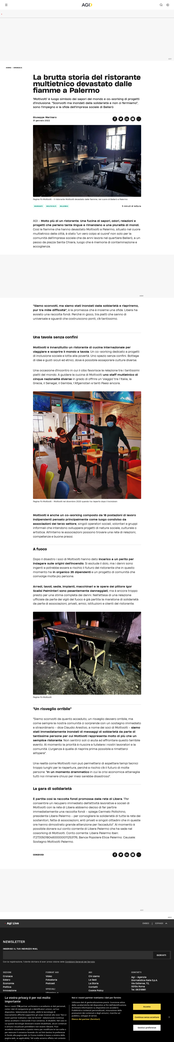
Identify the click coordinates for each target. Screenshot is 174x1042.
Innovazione (9, 990)
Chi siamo (94, 976)
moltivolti (51, 206)
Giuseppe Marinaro (45, 117)
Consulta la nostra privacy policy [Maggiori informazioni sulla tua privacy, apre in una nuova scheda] (45, 1037)
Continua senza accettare (147, 1017)
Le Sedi (93, 979)
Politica (7, 987)
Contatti (93, 987)
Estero (6, 979)
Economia (8, 983)
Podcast (50, 983)
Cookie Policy (96, 990)
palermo (64, 206)
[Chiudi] (169, 1017)
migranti (38, 206)
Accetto (147, 1006)
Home (8, 68)
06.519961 (140, 989)
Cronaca (17, 68)
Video (49, 976)
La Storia (93, 983)
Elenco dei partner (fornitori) (86, 1012)
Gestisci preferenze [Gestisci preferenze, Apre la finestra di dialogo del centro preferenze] (147, 1027)
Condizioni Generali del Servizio (80, 962)
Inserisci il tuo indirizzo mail (20, 949)
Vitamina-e (52, 992)
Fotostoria (51, 979)
